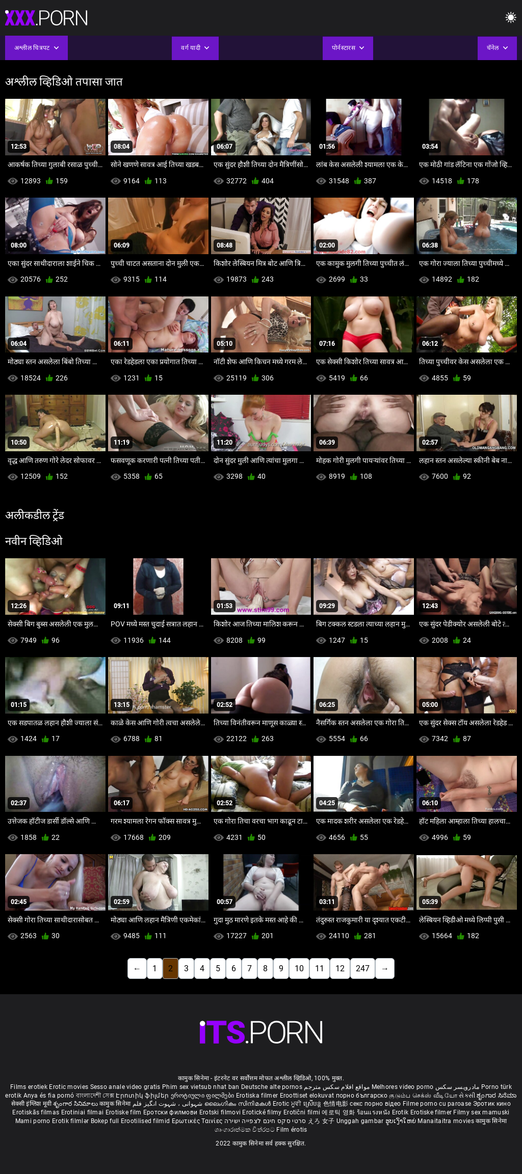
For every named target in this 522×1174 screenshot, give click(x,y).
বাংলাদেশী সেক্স (95, 1095)
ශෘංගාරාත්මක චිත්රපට (245, 1129)
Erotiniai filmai (83, 1112)
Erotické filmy (262, 1112)
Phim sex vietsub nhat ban (201, 1086)
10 (299, 968)
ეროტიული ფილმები (203, 1095)
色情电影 (336, 1103)
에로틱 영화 (339, 1112)
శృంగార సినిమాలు (76, 1103)
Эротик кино (492, 1103)
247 (363, 968)
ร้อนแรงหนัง (374, 1112)
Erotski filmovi (221, 1112)
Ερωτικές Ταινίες (198, 1121)
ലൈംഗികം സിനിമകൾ (238, 1103)
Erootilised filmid (146, 1121)
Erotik (401, 1112)
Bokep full (105, 1121)
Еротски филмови (171, 1112)
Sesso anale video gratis (125, 1086)
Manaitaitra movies (446, 1121)
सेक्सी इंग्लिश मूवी (31, 1103)
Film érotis (291, 1129)
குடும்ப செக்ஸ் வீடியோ (423, 1095)
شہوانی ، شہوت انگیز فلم (168, 1103)
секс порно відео (375, 1103)
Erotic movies (69, 1086)
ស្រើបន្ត (313, 1103)
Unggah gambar (360, 1121)
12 (340, 968)
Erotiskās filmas (36, 1112)
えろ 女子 (321, 1121)
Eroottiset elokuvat (308, 1095)
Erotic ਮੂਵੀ (288, 1103)
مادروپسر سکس (457, 1086)
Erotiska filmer (258, 1095)
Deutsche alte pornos (271, 1086)
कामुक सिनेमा (115, 1103)
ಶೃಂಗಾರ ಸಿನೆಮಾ (496, 1095)
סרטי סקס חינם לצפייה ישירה (265, 1121)
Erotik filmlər (71, 1121)
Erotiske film (124, 1112)
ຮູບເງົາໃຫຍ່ (401, 1121)
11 (319, 968)
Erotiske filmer (432, 1112)
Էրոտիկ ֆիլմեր (143, 1095)
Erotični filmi (302, 1112)
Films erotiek (28, 1086)
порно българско (362, 1095)
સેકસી (467, 1095)
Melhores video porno (403, 1086)
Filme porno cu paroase (437, 1103)
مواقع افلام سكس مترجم (337, 1086)
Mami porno (32, 1121)
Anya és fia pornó (48, 1095)
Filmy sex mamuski (481, 1112)
